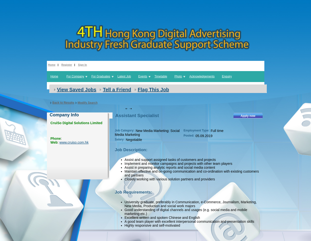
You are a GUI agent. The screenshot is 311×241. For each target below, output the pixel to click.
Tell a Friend (117, 89)
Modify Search (88, 102)
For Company (75, 76)
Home (52, 64)
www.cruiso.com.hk (74, 142)
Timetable (161, 76)
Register (66, 64)
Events (142, 76)
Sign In (82, 64)
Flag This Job (153, 89)
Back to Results (63, 102)
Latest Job (124, 76)
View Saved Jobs (76, 89)
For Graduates (100, 76)
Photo (178, 76)
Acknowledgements (202, 76)
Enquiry (227, 76)
